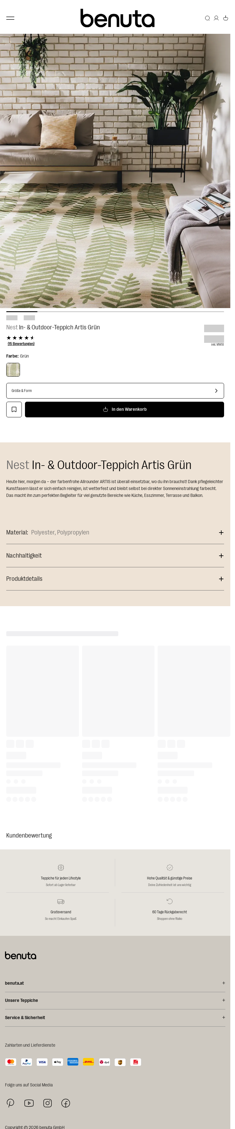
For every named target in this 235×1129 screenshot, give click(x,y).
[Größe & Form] (115, 391)
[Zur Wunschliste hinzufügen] (14, 409)
